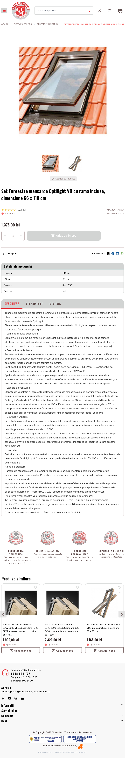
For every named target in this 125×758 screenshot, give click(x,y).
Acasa (4, 24)
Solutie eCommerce (53, 745)
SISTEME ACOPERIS (23, 24)
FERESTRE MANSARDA (47, 24)
